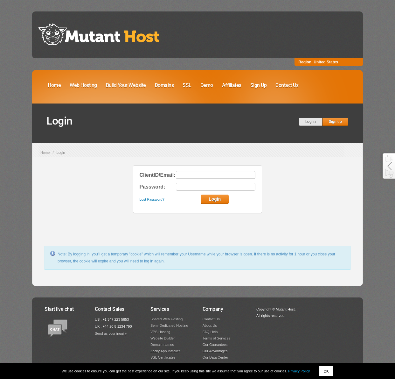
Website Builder (162, 338)
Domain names (162, 345)
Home (54, 85)
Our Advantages (215, 351)
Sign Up (258, 85)
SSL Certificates (162, 357)
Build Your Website (126, 85)
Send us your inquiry (111, 333)
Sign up (335, 121)
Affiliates (231, 85)
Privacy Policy (299, 371)
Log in (310, 121)
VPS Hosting (160, 332)
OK (326, 371)
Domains (164, 85)
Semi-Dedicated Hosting (169, 325)
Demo (206, 85)
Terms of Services (216, 338)
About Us (210, 325)
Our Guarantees (215, 345)
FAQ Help (210, 332)
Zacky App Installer (165, 351)
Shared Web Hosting (166, 319)
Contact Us (286, 85)
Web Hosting (83, 85)
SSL (187, 85)
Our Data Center (215, 357)
